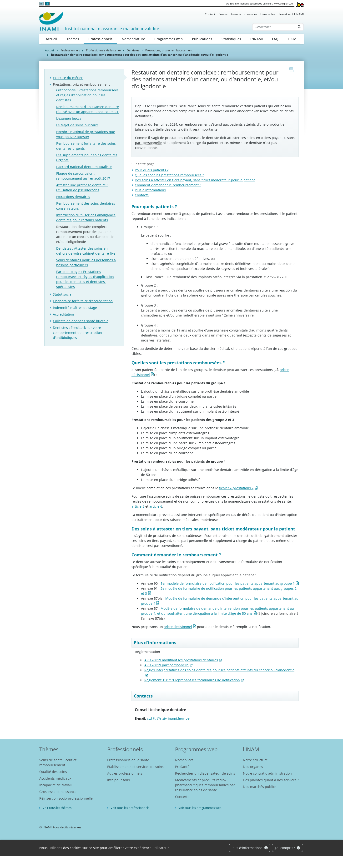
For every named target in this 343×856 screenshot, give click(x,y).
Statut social (62, 294)
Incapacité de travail (55, 785)
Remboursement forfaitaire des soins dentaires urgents (86, 146)
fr (47, 3)
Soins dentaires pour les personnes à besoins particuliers (86, 262)
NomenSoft (184, 760)
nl (41, 3)
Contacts (142, 195)
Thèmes (72, 39)
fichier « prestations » (236, 488)
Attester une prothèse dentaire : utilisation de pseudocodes (82, 187)
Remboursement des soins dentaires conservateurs (85, 206)
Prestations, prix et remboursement (168, 50)
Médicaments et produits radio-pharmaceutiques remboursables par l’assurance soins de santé (205, 785)
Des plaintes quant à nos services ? (271, 780)
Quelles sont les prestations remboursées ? (169, 175)
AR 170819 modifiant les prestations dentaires (181, 660)
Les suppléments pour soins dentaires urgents (86, 157)
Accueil (51, 39)
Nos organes (253, 766)
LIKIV (292, 39)
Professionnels (102, 38)
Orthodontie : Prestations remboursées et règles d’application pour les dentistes (87, 95)
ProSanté (182, 766)
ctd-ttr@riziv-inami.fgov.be (168, 718)
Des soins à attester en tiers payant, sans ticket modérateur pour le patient (195, 180)
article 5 (137, 506)
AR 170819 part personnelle (166, 665)
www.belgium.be (283, 3)
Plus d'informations (250, 848)
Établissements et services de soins (135, 766)
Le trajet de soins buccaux (77, 125)
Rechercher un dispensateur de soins (205, 773)
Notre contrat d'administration (267, 773)
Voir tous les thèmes (57, 808)
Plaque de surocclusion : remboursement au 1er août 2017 (83, 176)
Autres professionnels (124, 773)
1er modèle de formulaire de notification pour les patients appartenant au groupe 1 (228, 583)
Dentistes (133, 50)
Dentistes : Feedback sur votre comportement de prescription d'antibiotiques (77, 332)
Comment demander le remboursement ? (168, 185)
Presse (222, 14)
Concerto (182, 796)
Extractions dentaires (73, 196)
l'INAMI (252, 749)
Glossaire (250, 14)
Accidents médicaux (55, 778)
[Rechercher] (273, 27)
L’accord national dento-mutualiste (84, 166)
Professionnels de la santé (103, 50)
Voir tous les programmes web (200, 808)
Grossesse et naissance (57, 791)
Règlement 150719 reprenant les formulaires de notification (192, 680)
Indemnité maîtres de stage (75, 307)
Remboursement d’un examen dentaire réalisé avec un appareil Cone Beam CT (87, 109)
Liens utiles (267, 14)
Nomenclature (133, 39)
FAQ (275, 39)
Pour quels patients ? (151, 170)
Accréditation (63, 314)
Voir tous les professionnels (130, 808)
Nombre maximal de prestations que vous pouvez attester (85, 134)
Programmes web (168, 39)
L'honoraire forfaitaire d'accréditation (83, 301)
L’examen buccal (69, 118)
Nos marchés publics (260, 786)
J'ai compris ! (287, 848)
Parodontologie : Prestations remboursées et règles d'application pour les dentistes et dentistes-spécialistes (85, 279)
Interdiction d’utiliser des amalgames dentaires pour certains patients (86, 217)
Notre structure (255, 760)
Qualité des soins (53, 771)
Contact (210, 14)
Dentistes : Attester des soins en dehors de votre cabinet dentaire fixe (85, 251)
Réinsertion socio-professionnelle (66, 798)
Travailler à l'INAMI (291, 14)
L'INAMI (256, 39)
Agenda (236, 14)
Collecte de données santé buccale (80, 321)
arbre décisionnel (178, 626)
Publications (202, 39)
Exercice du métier (68, 77)
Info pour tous (118, 780)
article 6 (155, 506)
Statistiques (231, 39)
